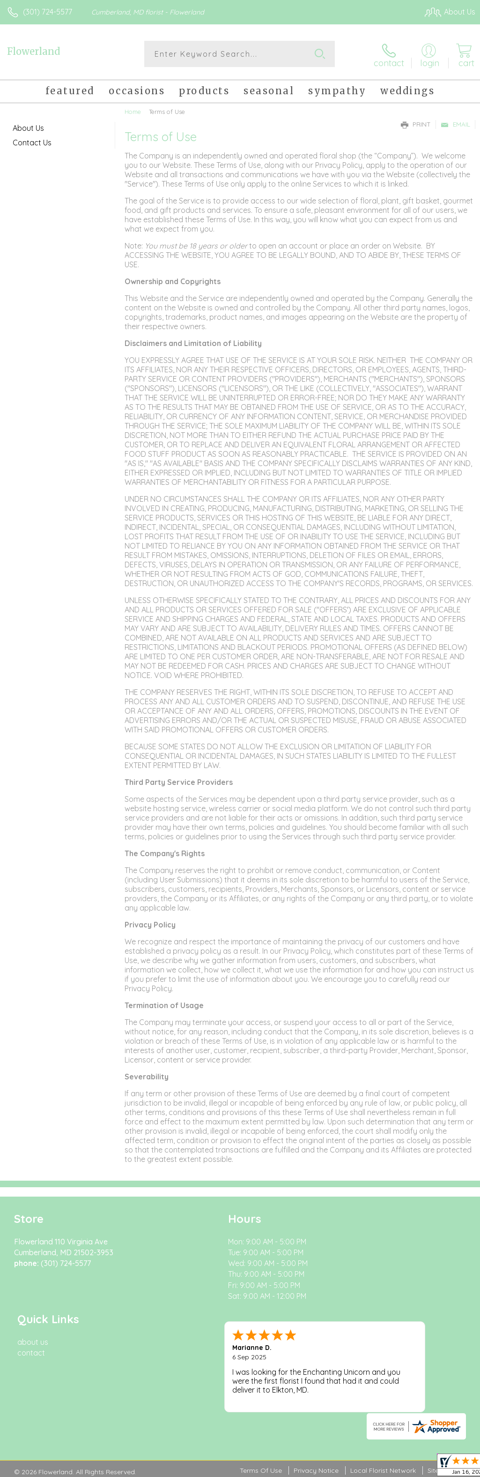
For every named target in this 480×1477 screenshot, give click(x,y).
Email (455, 123)
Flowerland (33, 51)
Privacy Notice (316, 1374)
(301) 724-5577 (47, 11)
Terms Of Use (261, 1374)
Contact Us (32, 141)
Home (133, 110)
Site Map (441, 1374)
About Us (28, 126)
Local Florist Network (383, 1374)
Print (416, 123)
